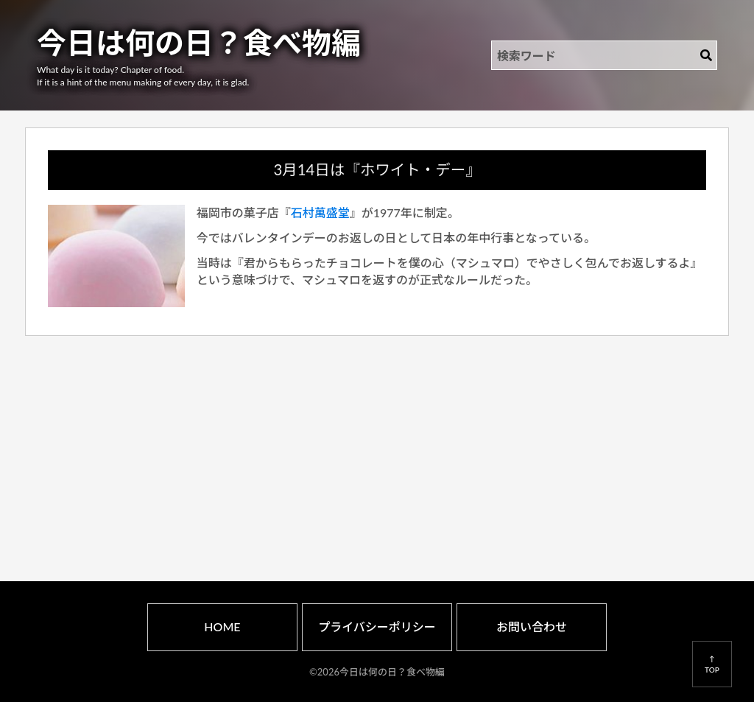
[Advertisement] (377, 441)
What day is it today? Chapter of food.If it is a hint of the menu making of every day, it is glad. (143, 76)
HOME (222, 626)
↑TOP (712, 663)
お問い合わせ (531, 626)
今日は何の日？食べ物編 (199, 42)
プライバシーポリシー (377, 626)
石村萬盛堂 (320, 213)
